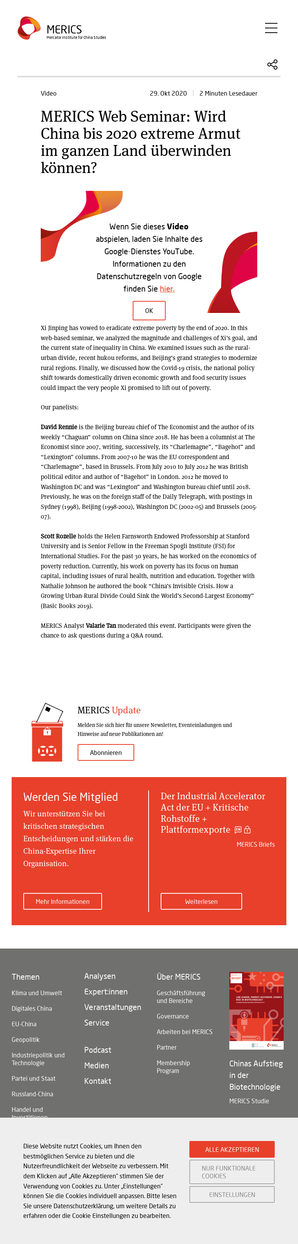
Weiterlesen (201, 901)
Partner (167, 1047)
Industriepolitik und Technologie (38, 1058)
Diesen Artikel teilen (272, 64)
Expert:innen (106, 991)
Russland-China (32, 1093)
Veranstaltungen (112, 1007)
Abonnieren (106, 752)
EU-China (24, 1023)
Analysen (100, 976)
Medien (96, 1065)
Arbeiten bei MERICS (185, 1031)
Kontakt (97, 1081)
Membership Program (173, 1066)
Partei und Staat (33, 1078)
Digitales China (32, 1008)
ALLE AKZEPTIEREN (232, 1149)
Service (96, 1022)
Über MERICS (179, 976)
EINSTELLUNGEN (232, 1194)
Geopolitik (26, 1039)
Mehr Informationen (63, 901)
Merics (64, 29)
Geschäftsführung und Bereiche (181, 996)
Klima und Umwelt (37, 992)
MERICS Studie (249, 1100)
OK (149, 310)
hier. (167, 288)
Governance (173, 1016)
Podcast (97, 1050)
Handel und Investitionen (30, 1113)
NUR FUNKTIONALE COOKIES (229, 1171)
